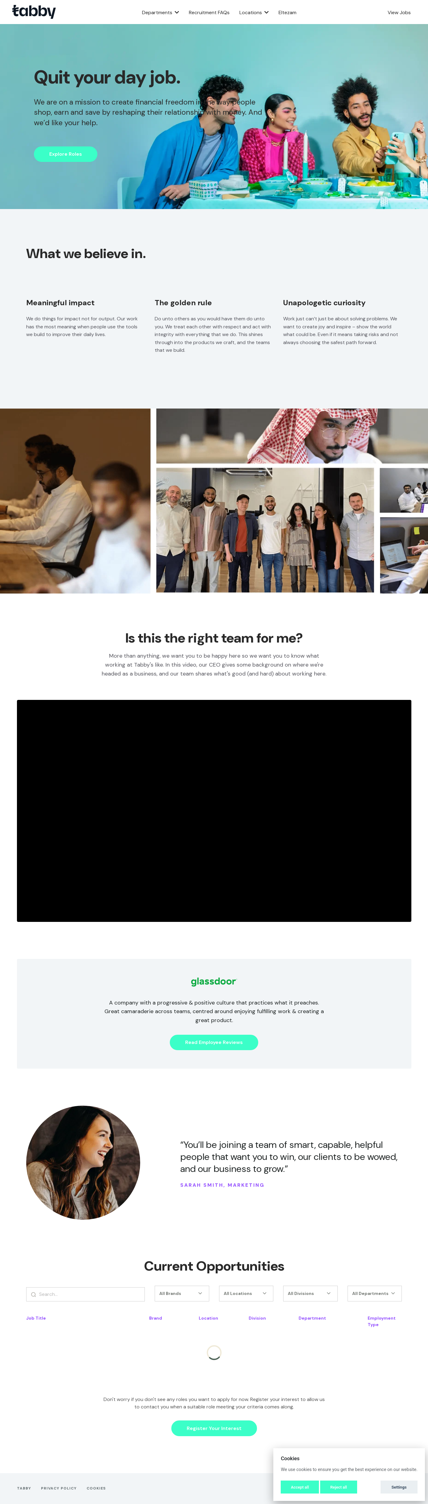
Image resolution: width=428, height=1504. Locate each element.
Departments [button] (160, 12)
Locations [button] (254, 12)
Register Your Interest (214, 1428)
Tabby (24, 1488)
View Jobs (399, 12)
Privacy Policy (59, 1488)
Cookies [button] (96, 1488)
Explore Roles (65, 154)
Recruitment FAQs (209, 12)
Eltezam (287, 12)
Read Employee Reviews (214, 1042)
